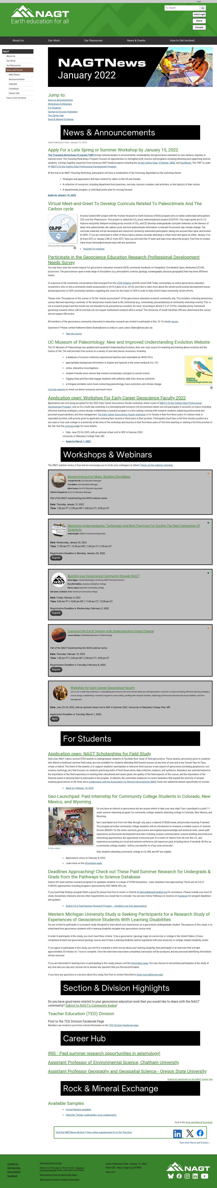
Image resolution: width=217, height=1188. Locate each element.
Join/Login (199, 14)
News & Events (136, 40)
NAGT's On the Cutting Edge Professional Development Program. (84, 166)
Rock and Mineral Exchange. (199, 1122)
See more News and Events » (195, 1142)
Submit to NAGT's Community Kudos (91, 1005)
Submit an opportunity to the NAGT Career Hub (190, 1079)
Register (56, 557)
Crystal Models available (78, 1109)
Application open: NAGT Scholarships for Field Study (99, 753)
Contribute (14, 89)
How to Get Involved (182, 40)
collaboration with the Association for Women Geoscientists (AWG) (122, 781)
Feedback (12, 1176)
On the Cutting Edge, (148, 162)
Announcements (17, 79)
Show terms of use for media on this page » (60, 1179)
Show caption (54, 848)
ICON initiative (124, 283)
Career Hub (14, 93)
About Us (18, 40)
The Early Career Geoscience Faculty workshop (121, 414)
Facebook (183, 896)
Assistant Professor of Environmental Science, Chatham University (113, 1062)
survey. (174, 321)
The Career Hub (56, 115)
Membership (13, 1168)
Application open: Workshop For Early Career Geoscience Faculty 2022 (117, 397)
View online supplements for (109, 1132)
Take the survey (74, 333)
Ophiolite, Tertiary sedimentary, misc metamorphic (91, 1115)
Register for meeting (93, 249)
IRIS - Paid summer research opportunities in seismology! (104, 1053)
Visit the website (56, 389)
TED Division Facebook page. (124, 1025)
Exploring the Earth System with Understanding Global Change (111, 631)
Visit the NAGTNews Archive (70, 1132)
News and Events (15, 70)
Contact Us (12, 1164)
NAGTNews (14, 75)
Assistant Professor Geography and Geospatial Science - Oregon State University (127, 1071)
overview (69, 426)
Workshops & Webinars (60, 104)
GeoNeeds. (186, 162)
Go (203, 8)
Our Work (54, 40)
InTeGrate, (164, 162)
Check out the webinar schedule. (156, 465)
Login (199, 1)
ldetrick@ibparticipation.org (153, 892)
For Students (54, 107)
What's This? (110, 1172)
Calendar (13, 84)
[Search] (182, 8)
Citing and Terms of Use (51, 1163)
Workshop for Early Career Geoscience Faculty (102, 688)
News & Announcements (60, 100)
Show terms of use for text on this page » (59, 1175)
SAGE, (172, 162)
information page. (93, 863)
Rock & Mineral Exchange (61, 119)
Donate (199, 27)
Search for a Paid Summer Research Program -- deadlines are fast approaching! (106, 906)
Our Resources (93, 40)
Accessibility (14, 1171)
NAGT (6, 51)
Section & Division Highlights (62, 111)
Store (199, 20)
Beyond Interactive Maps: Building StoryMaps (99, 477)
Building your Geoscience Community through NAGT (104, 576)
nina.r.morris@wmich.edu (149, 974)
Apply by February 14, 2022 (80, 788)
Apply (55, 718)
